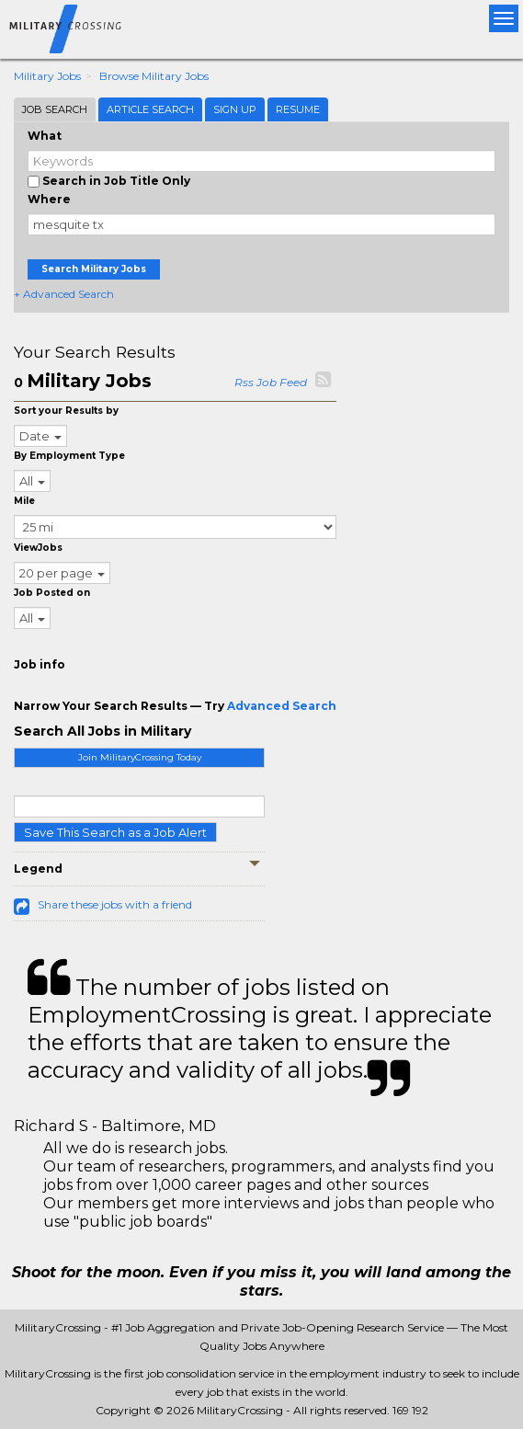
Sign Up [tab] (234, 109)
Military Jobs (47, 76)
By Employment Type (69, 456)
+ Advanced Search (64, 294)
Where (49, 199)
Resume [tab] (298, 109)
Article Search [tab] (150, 109)
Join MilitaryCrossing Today (139, 757)
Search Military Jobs (93, 269)
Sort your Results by (66, 411)
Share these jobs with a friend (115, 904)
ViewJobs (38, 548)
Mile (24, 501)
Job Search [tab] (54, 109)
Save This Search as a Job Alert (115, 832)
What (45, 136)
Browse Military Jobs (154, 76)
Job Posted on (52, 593)
